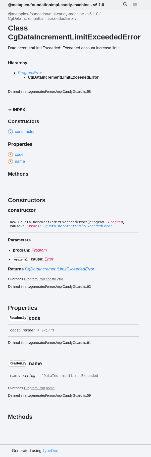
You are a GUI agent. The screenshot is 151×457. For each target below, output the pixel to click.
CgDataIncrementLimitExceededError (41, 18)
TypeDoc (50, 451)
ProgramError (30, 73)
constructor (54, 279)
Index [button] (16, 110)
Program (115, 222)
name (50, 388)
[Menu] (138, 5)
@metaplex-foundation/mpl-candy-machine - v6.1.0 (56, 5)
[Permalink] (40, 210)
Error (32, 226)
